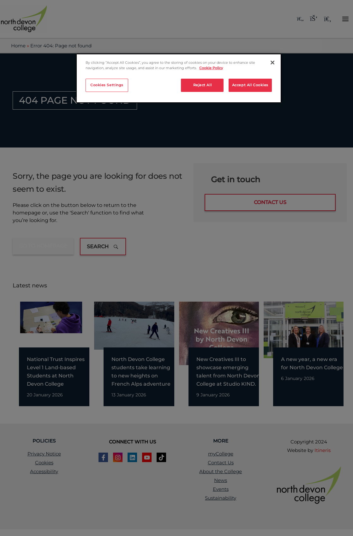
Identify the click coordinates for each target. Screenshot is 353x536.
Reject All (202, 85)
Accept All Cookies (250, 85)
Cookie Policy (211, 68)
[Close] (272, 62)
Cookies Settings (106, 85)
